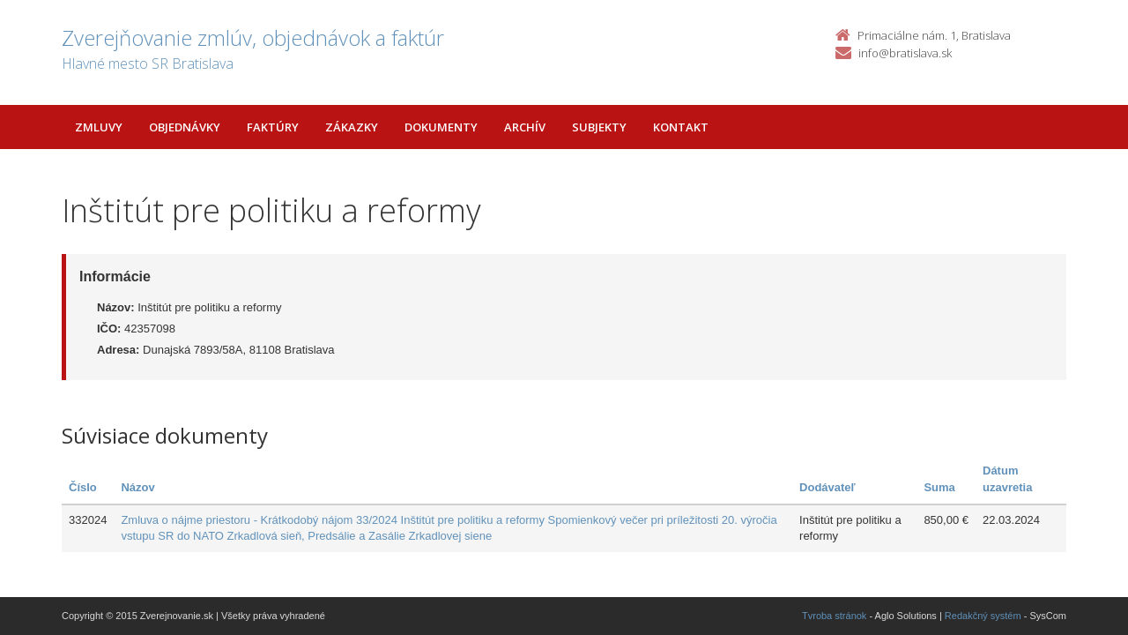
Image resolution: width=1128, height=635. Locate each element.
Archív (524, 127)
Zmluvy (98, 127)
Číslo (83, 487)
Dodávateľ (827, 487)
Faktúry (273, 127)
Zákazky (351, 127)
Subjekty (599, 127)
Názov (137, 487)
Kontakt (681, 127)
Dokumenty (441, 127)
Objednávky (184, 127)
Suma (939, 487)
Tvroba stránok (834, 615)
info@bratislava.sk (905, 53)
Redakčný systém (983, 615)
